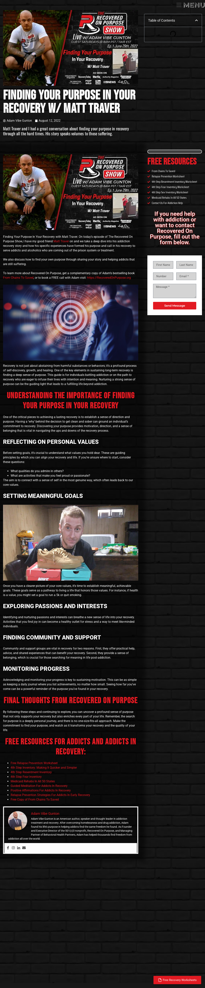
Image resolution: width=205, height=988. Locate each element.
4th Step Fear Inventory (26, 777)
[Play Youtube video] (70, 192)
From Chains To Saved (18, 277)
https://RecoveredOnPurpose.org (109, 277)
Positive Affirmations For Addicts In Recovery (41, 790)
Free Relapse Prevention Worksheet (34, 763)
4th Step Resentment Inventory (31, 772)
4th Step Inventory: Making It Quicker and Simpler (44, 767)
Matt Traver (61, 241)
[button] (196, 20)
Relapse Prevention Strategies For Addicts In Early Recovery (50, 795)
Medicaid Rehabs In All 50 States (33, 781)
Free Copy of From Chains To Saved (35, 799)
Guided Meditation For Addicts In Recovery (39, 786)
